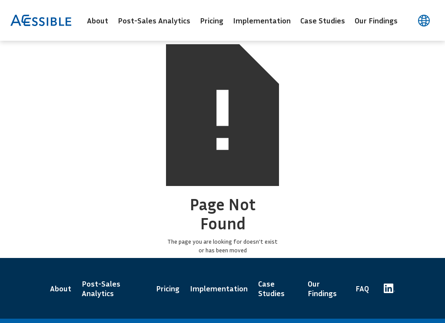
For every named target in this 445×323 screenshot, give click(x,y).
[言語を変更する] (424, 20)
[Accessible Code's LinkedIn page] (389, 288)
